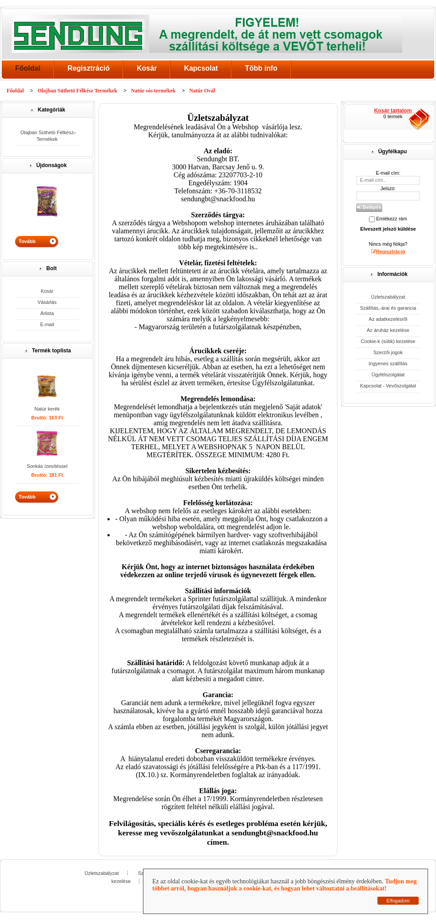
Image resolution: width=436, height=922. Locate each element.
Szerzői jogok (388, 352)
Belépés (369, 207)
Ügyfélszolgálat (388, 374)
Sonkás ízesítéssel (47, 466)
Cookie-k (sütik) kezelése (388, 341)
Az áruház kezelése (388, 330)
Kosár (147, 68)
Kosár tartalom (393, 111)
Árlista (47, 313)
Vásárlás (47, 302)
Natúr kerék (47, 408)
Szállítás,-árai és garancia (388, 308)
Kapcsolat (201, 68)
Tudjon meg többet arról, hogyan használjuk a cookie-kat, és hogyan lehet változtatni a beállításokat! (284, 885)
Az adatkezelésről (388, 319)
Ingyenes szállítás (388, 363)
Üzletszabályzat (388, 296)
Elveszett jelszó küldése (388, 228)
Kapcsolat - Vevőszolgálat (388, 385)
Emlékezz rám (391, 218)
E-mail (47, 324)
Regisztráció (88, 68)
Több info (261, 68)
